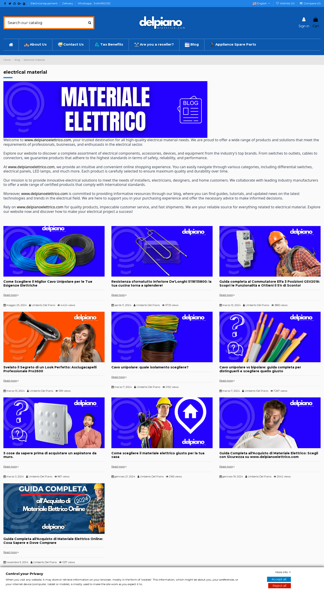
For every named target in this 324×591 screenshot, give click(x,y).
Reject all (279, 585)
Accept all (279, 579)
